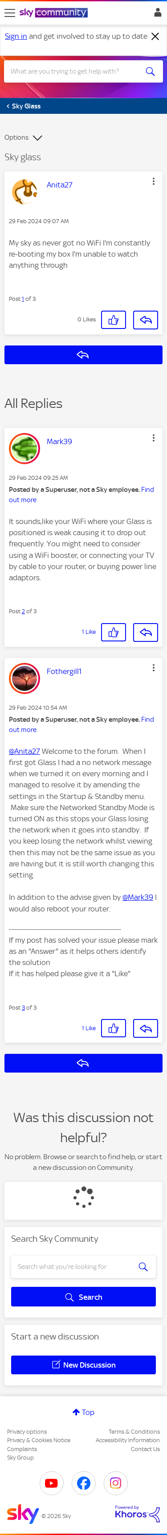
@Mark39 (137, 897)
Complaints (22, 1449)
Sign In (156, 14)
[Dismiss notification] (155, 36)
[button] (153, 181)
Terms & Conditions (134, 1431)
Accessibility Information (128, 1440)
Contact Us (145, 1449)
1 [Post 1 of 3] (23, 298)
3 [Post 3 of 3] (23, 1007)
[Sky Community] (55, 13)
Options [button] (16, 137)
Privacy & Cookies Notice (38, 1440)
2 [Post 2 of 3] (23, 611)
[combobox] (75, 71)
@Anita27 (24, 751)
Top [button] (88, 1412)
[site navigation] (9, 13)
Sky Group (20, 1457)
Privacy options (27, 1431)
